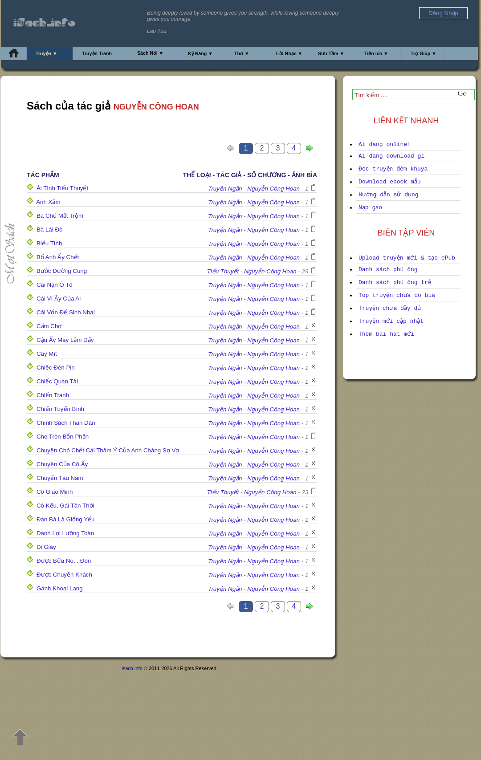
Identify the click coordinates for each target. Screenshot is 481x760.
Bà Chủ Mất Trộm (60, 215)
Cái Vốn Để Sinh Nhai (66, 312)
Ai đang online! (385, 144)
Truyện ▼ (46, 53)
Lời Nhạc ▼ (289, 53)
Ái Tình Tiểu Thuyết (62, 188)
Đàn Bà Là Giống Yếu (66, 519)
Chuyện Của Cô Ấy (62, 464)
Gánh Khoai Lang (60, 588)
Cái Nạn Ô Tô (55, 284)
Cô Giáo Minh (55, 491)
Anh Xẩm (48, 202)
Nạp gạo (370, 207)
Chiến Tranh (53, 395)
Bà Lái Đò (50, 229)
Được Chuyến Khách (64, 574)
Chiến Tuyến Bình (60, 409)
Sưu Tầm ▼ (331, 53)
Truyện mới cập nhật (391, 321)
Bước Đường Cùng (62, 271)
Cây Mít (47, 353)
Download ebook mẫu (390, 182)
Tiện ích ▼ (376, 53)
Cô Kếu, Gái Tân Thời (65, 505)
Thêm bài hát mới (386, 334)
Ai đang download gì (391, 156)
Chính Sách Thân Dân (66, 422)
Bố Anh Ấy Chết (58, 257)
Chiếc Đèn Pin (56, 367)
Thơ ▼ (241, 53)
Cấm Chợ (49, 326)
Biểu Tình (49, 243)
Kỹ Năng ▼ (200, 53)
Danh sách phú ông (388, 269)
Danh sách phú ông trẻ (395, 282)
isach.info (132, 668)
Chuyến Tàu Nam (60, 478)
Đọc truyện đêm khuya (393, 169)
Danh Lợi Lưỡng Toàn (65, 533)
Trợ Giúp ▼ (423, 53)
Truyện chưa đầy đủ (390, 308)
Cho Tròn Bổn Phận (63, 436)
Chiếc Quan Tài (57, 381)
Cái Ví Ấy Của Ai (59, 298)
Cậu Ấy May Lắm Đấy (65, 340)
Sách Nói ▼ (150, 53)
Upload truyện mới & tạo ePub (407, 258)
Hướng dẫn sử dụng (389, 194)
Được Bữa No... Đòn (64, 560)
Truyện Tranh (97, 53)
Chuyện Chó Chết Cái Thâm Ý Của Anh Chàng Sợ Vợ (108, 450)
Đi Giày (46, 547)
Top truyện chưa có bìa (397, 295)
